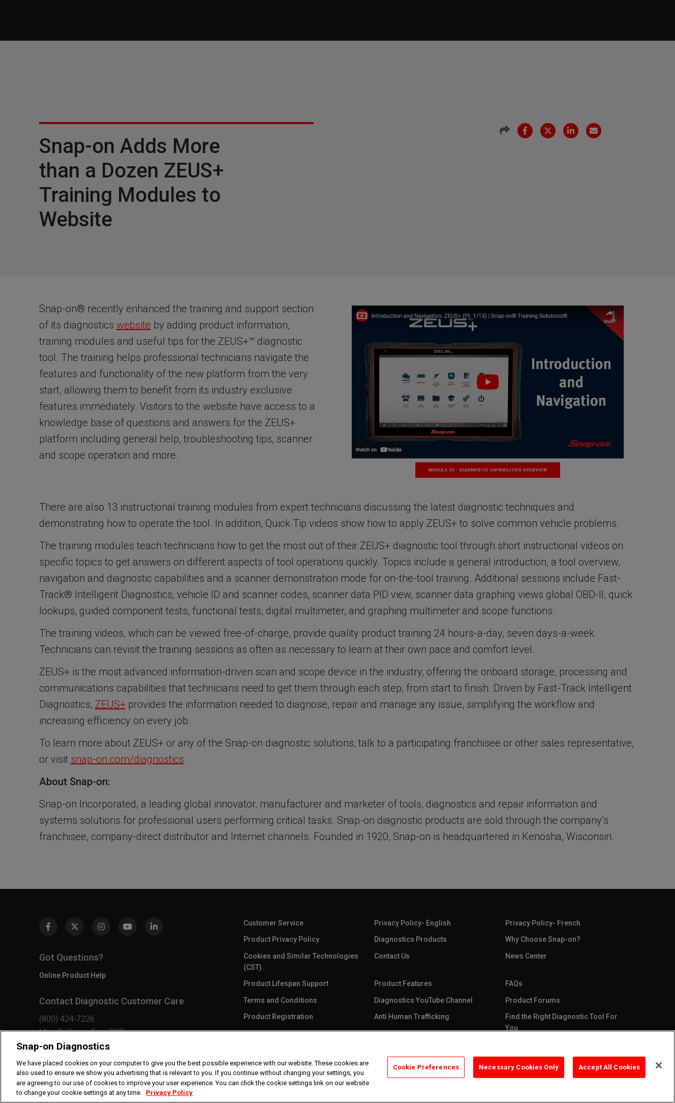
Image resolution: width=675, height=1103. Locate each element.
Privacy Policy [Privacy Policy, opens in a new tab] (169, 1092)
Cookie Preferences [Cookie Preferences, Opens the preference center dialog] (426, 1067)
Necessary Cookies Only (519, 1067)
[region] (337, 1066)
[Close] (659, 1065)
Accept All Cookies (609, 1067)
